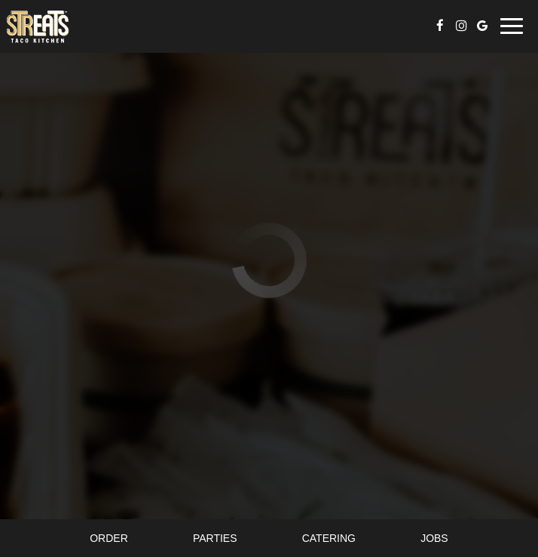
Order (109, 538)
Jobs (434, 538)
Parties (215, 538)
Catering (329, 538)
